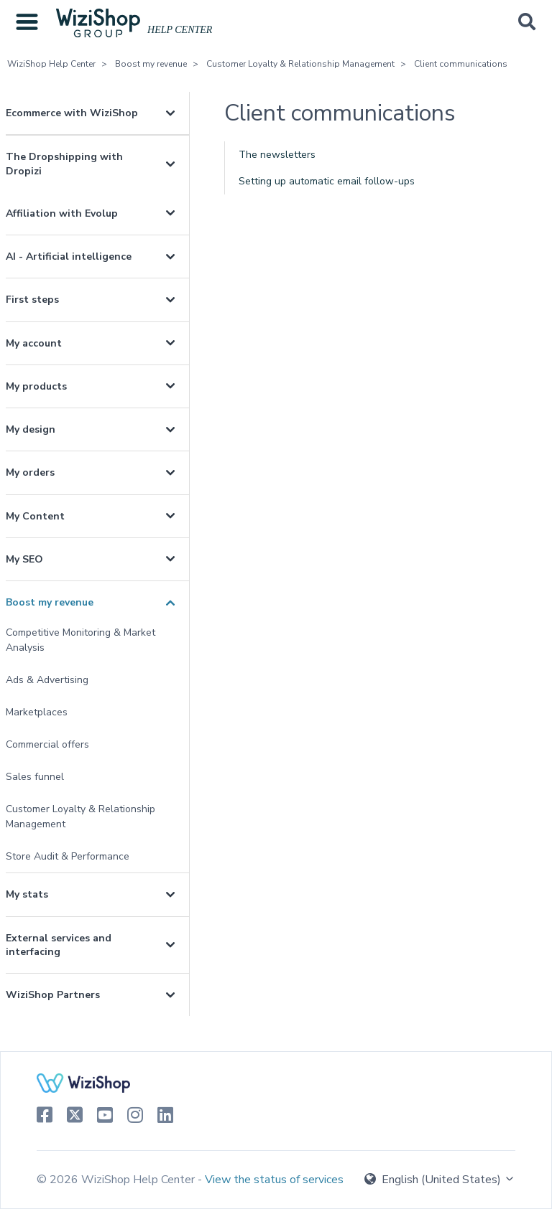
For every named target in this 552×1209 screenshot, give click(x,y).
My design (30, 429)
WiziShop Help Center (51, 64)
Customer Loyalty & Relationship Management (300, 64)
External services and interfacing (58, 945)
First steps (32, 299)
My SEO (24, 559)
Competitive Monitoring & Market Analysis (80, 640)
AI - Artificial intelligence (69, 256)
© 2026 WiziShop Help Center (117, 1179)
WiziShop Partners (53, 995)
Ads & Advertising (47, 680)
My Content (35, 516)
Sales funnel (35, 777)
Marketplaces (37, 712)
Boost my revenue (151, 64)
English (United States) (439, 1179)
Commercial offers (47, 744)
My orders (30, 472)
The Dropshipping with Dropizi (64, 163)
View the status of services (274, 1179)
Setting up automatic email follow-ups (327, 181)
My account (34, 343)
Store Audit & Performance (67, 856)
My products (36, 386)
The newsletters (277, 154)
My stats (27, 894)
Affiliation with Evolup (62, 213)
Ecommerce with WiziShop (72, 113)
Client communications (460, 64)
